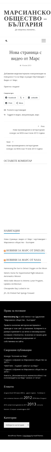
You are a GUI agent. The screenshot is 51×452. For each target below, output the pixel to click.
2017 (25, 405)
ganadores (19, 405)
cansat (9, 405)
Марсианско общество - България (19, 242)
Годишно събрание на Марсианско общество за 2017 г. (25, 361)
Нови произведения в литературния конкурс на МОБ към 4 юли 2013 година (25, 129)
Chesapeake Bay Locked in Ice (16, 288)
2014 (34, 398)
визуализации (28, 114)
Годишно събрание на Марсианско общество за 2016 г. (25, 370)
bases (18, 393)
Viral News (27, 436)
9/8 (15, 393)
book (14, 405)
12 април (13, 409)
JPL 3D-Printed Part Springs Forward (19, 293)
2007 (28, 409)
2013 (31, 404)
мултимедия (20, 110)
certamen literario (13, 398)
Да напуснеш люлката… (25, 29)
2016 (5, 405)
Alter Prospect (41, 398)
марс (37, 114)
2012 (28, 397)
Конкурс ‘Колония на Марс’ (15, 356)
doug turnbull (8, 393)
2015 (21, 398)
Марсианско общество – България (27, 18)
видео (18, 114)
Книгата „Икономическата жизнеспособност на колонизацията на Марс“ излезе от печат (25, 376)
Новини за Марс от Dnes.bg (25, 250)
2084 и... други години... (28, 393)
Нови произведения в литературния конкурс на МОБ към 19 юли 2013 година (25, 145)
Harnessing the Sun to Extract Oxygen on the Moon (25, 268)
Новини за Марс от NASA (23, 259)
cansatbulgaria (21, 409)
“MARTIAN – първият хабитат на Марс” (21, 366)
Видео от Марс (10, 80)
